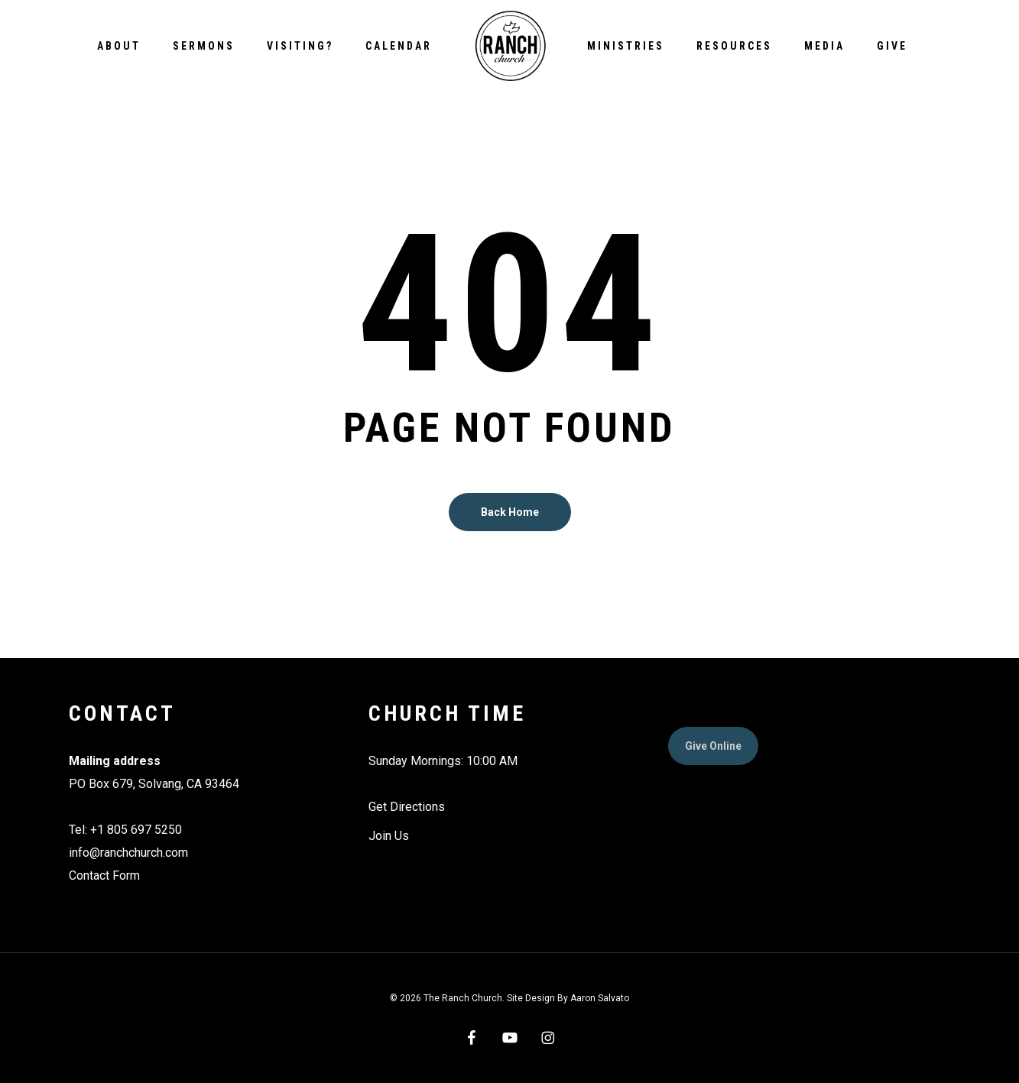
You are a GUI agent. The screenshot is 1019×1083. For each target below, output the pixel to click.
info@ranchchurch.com (128, 852)
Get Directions (406, 806)
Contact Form (104, 875)
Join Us (388, 835)
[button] (713, 746)
